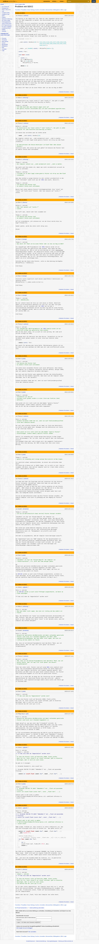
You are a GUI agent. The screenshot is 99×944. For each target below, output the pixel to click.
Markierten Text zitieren (64, 91)
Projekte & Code (5, 14)
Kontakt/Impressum (30, 941)
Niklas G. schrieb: (22, 126)
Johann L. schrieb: (22, 694)
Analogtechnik (4, 8)
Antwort (72, 91)
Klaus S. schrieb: (21, 327)
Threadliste (4, 39)
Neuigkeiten (46, 1)
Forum (2, 4)
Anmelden (4, 49)
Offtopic (3, 29)
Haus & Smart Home (6, 23)
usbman (26, 15)
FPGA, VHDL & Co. (6, 9)
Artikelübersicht (4, 33)
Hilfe (3, 47)
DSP (2, 11)
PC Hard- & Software (6, 26)
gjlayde (25, 587)
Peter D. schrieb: (21, 419)
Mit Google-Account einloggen (24, 928)
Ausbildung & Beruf (6, 28)
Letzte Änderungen (5, 35)
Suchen (3, 43)
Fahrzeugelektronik (6, 22)
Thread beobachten (21, 907)
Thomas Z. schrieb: (22, 105)
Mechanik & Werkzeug (6, 18)
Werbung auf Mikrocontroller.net (65, 941)
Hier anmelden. (32, 931)
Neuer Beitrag (5, 41)
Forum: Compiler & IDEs (20, 4)
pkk (27, 713)
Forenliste (4, 38)
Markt (2, 15)
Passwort (18, 919)
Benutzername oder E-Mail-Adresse (25, 917)
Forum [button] (62, 1)
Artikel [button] (54, 1)
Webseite (3, 31)
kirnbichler (25, 509)
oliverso (25, 202)
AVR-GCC (20, 574)
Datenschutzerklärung (41, 941)
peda (24, 358)
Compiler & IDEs (5, 12)
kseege (24, 239)
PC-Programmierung (6, 25)
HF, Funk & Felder (5, 20)
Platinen (3, 17)
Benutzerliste (5, 44)
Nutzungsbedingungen (52, 941)
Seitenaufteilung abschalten (36, 907)
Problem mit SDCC (20, 13)
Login (93, 1)
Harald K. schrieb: (22, 558)
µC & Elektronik (5, 6)
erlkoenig (25, 97)
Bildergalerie (5, 46)
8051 (42, 180)
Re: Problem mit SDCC (21, 95)
